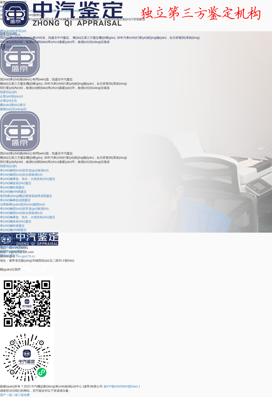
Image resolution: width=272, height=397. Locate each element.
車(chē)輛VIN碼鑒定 (13, 191)
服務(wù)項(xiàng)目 (13, 109)
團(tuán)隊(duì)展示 (13, 105)
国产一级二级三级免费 (15, 395)
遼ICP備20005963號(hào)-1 (121, 386)
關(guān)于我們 (10, 35)
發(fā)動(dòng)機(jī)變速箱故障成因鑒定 (26, 196)
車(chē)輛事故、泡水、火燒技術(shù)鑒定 (27, 179)
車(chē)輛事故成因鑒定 (15, 200)
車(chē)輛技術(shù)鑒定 (15, 183)
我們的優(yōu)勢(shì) (14, 247)
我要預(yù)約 (8, 92)
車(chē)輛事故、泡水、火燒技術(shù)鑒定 (27, 217)
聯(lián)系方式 (9, 255)
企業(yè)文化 (8, 100)
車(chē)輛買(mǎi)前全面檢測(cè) (21, 174)
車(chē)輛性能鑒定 (12, 187)
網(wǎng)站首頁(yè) (13, 31)
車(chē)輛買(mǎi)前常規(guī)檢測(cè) (24, 170)
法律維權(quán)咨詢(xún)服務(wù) (22, 204)
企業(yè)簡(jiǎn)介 (12, 96)
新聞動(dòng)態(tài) (13, 251)
